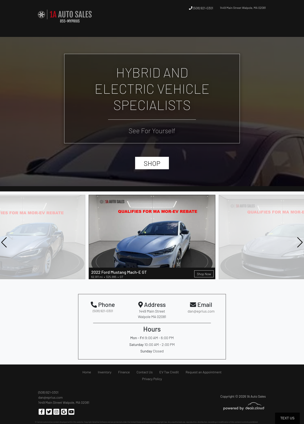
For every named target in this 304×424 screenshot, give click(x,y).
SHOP (152, 163)
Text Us (287, 418)
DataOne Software (99, 422)
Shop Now (203, 274)
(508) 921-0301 (201, 8)
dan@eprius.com (50, 397)
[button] (158, 24)
